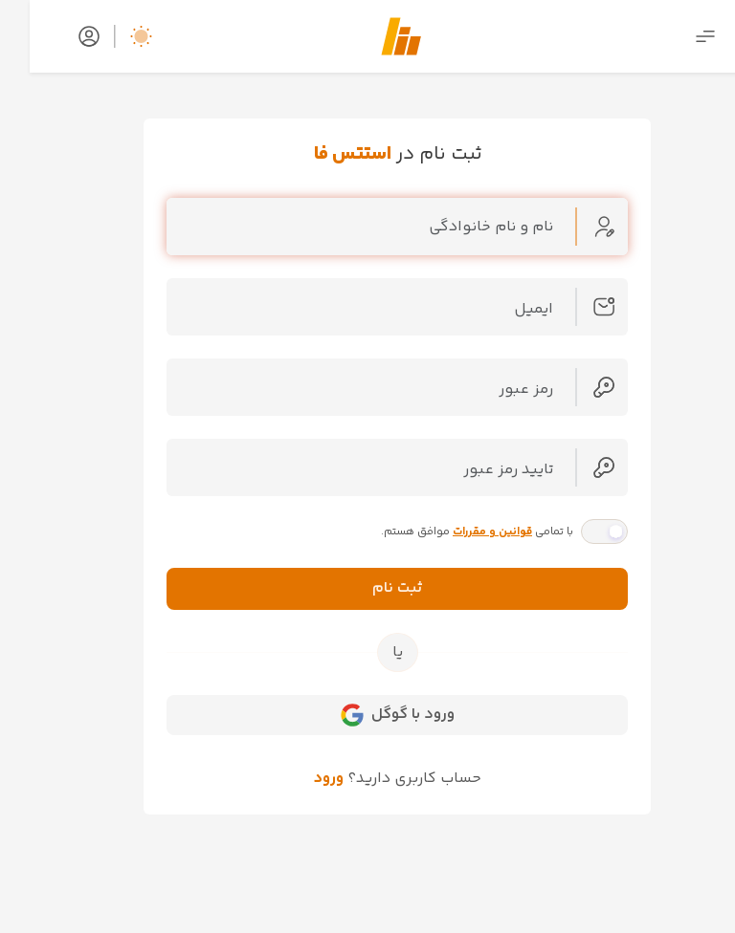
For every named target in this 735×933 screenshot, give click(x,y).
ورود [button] (299, 779)
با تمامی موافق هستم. (447, 532)
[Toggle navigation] (676, 36)
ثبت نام (368, 588)
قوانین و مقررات (462, 532)
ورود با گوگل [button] (368, 715)
